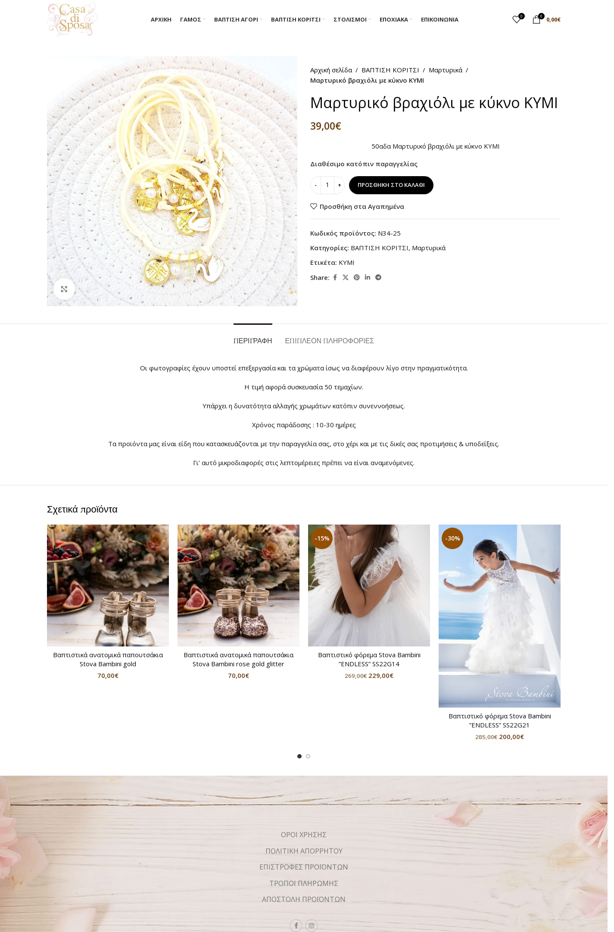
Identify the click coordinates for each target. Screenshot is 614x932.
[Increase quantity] (339, 185)
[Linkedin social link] (367, 277)
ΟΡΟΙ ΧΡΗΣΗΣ (304, 834)
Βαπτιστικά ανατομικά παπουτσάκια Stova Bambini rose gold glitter (238, 659)
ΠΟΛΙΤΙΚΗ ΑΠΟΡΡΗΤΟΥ (304, 851)
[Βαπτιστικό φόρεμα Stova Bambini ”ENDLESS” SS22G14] (369, 585)
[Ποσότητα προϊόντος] (327, 185)
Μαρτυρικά (445, 69)
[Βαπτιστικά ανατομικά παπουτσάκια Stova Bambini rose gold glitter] (238, 585)
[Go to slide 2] (308, 756)
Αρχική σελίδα (331, 69)
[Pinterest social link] (356, 277)
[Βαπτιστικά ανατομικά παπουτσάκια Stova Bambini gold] (108, 585)
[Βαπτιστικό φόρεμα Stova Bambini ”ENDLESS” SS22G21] (500, 616)
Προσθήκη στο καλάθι (391, 185)
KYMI (347, 262)
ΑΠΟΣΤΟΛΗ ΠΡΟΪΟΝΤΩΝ (304, 899)
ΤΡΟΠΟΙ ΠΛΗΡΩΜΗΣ (303, 883)
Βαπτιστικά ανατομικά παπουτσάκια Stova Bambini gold (108, 659)
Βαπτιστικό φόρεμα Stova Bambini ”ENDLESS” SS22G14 (369, 659)
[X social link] (345, 277)
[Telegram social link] (378, 277)
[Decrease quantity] (315, 185)
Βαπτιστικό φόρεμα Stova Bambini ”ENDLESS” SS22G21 (500, 720)
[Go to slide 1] (299, 756)
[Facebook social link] (335, 277)
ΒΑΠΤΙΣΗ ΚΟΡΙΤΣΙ (390, 69)
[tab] (253, 336)
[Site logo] (72, 18)
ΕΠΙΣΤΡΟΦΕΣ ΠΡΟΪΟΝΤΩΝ (303, 867)
